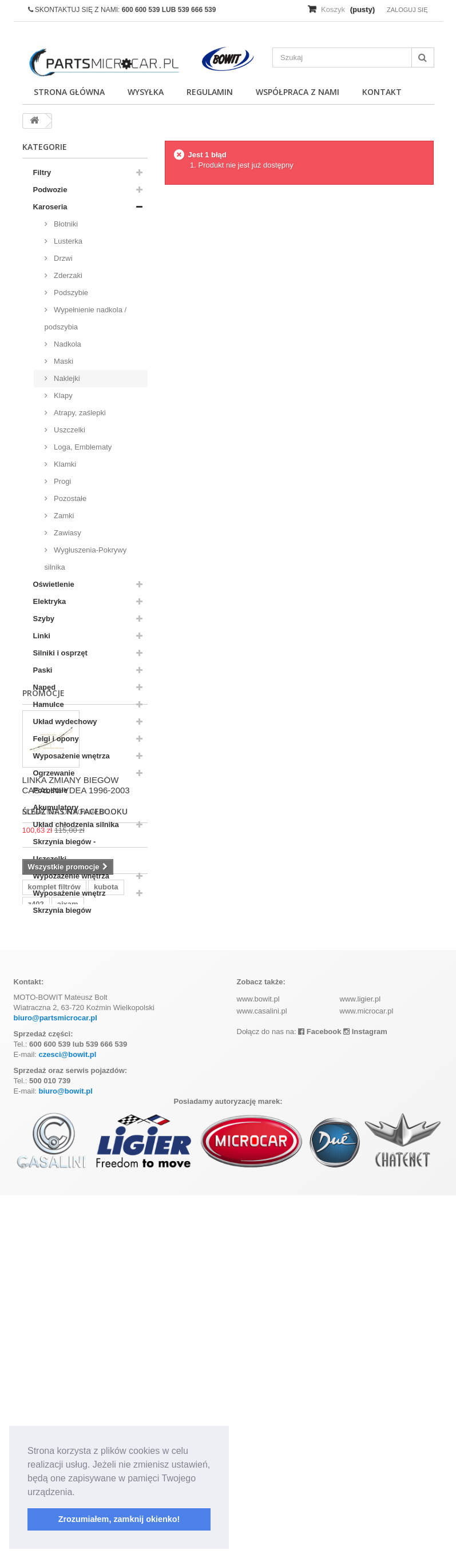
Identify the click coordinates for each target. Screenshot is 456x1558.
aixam (67, 1239)
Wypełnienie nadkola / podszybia (86, 318)
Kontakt (382, 91)
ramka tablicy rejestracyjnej (77, 1257)
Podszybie (70, 292)
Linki (41, 635)
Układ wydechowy (65, 721)
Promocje (43, 942)
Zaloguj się (407, 9)
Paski (43, 670)
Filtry (42, 172)
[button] (79, 1493)
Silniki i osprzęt (60, 653)
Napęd (44, 687)
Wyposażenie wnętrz (69, 893)
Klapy (62, 395)
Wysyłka (146, 91)
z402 (36, 1239)
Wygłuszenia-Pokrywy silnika (86, 558)
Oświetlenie (53, 584)
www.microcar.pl (367, 1373)
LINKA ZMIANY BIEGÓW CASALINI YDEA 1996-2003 (76, 1034)
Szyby (44, 618)
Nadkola (66, 344)
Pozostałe (69, 498)
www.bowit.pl (258, 1361)
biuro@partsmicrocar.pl (55, 1380)
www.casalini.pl (262, 1373)
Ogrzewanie (54, 773)
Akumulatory (55, 807)
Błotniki (65, 224)
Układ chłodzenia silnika (76, 824)
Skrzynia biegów (62, 910)
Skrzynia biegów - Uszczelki (64, 850)
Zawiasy (66, 532)
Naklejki (66, 378)
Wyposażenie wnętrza (71, 756)
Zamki (63, 515)
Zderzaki (67, 275)
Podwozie (50, 189)
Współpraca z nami (297, 91)
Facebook (319, 1394)
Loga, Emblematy (82, 447)
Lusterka (67, 241)
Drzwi (62, 258)
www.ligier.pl (360, 1361)
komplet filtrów (54, 1222)
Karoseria (50, 206)
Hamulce (48, 704)
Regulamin (210, 91)
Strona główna (69, 91)
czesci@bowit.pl (68, 1417)
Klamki (64, 464)
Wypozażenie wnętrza (71, 876)
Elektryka (49, 601)
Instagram (365, 1394)
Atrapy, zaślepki (79, 412)
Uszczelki (69, 430)
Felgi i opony (56, 738)
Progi (62, 481)
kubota (106, 1222)
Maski (63, 361)
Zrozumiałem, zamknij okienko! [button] (119, 1519)
